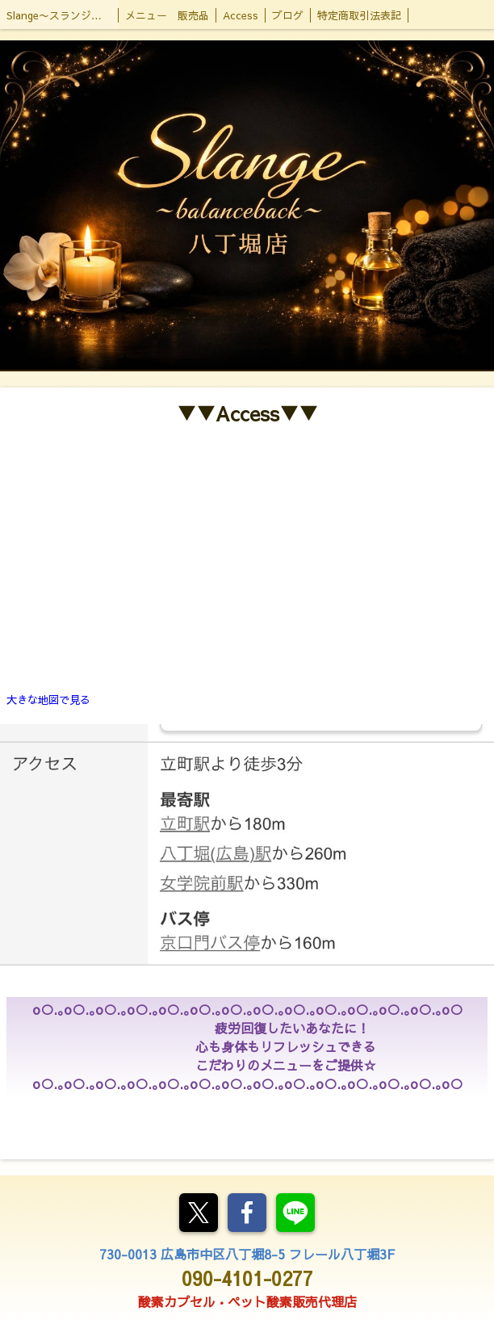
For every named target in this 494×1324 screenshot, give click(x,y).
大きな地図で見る (48, 699)
